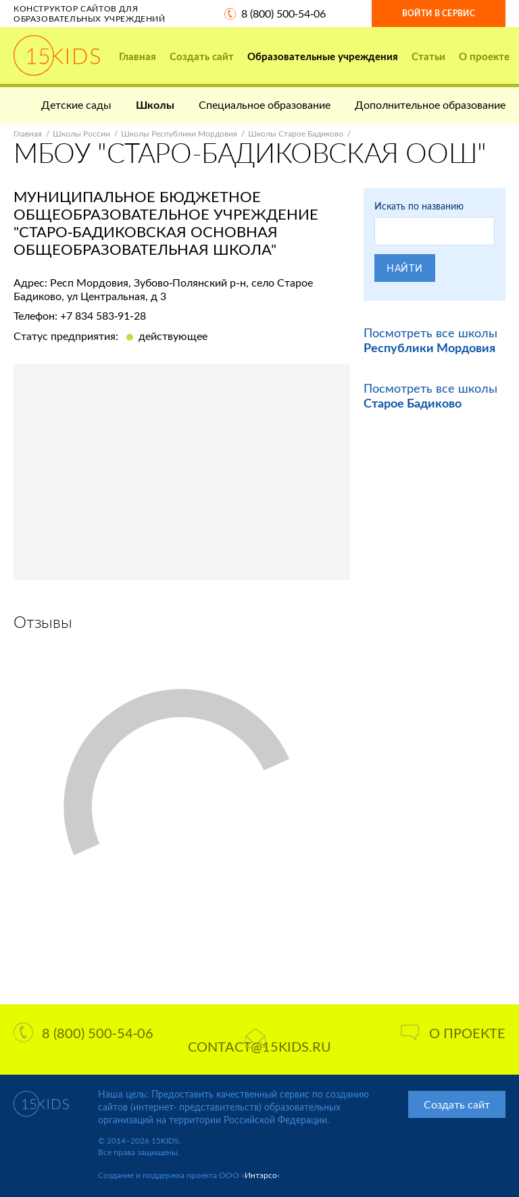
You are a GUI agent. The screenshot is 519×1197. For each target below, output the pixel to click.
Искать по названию (419, 206)
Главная (137, 56)
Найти (405, 268)
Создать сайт (202, 56)
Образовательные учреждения (322, 56)
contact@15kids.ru (259, 1041)
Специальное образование (264, 104)
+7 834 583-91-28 (103, 315)
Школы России (81, 133)
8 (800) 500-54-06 (283, 13)
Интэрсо (261, 1175)
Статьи (428, 56)
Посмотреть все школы (430, 340)
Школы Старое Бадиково (295, 133)
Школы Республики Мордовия (179, 133)
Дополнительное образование (430, 104)
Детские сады (76, 104)
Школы (155, 104)
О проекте (484, 56)
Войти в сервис (438, 13)
